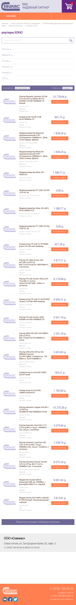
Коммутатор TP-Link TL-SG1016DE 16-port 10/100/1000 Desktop (34, 300)
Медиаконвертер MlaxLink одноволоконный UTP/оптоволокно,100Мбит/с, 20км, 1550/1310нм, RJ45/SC (33, 155)
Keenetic (7, 67)
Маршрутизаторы (15, 26)
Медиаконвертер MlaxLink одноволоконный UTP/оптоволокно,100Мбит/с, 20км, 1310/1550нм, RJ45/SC (33, 136)
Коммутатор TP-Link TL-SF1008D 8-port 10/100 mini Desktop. (33, 245)
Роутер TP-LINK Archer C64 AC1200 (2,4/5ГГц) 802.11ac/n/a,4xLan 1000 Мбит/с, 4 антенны (34, 263)
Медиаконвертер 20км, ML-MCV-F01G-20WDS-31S (34, 209)
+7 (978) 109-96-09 (61, 588)
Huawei (7, 72)
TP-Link (6, 49)
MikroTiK (7, 55)
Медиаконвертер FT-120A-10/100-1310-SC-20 (34, 191)
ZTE (5, 78)
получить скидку (59, 102)
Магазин (11, 16)
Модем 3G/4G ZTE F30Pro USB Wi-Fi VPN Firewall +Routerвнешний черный (34, 499)
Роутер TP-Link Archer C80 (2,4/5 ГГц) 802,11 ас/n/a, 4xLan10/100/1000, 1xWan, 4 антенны (33, 282)
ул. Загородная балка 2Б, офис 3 (37, 543)
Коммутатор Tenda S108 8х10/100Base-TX (30, 118)
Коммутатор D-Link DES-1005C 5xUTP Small (33, 373)
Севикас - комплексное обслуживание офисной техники (10, 6)
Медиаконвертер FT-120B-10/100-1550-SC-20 (34, 227)
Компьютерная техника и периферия (25, 23)
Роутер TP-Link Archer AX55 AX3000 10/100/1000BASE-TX (31, 318)
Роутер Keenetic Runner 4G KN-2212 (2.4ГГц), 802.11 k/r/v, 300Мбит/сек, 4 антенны (33, 463)
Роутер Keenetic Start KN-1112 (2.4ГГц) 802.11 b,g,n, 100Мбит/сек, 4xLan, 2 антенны (33, 427)
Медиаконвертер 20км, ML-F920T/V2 (32, 173)
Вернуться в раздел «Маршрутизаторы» (38, 522)
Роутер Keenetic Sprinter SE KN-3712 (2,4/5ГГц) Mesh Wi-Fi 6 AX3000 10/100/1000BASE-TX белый (33, 99)
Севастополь (11, 543)
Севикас (5, 23)
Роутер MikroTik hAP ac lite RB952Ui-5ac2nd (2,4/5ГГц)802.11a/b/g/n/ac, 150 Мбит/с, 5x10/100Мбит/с (33, 355)
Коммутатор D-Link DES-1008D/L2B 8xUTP (30, 391)
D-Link (6, 61)
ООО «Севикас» (67, 599)
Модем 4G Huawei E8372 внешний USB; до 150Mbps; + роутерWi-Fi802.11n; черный (32, 481)
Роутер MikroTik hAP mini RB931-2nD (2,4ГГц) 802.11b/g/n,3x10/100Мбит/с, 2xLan (34, 336)
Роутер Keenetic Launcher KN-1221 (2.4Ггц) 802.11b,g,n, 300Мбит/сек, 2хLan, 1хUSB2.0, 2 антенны (34, 445)
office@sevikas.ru (65, 596)
